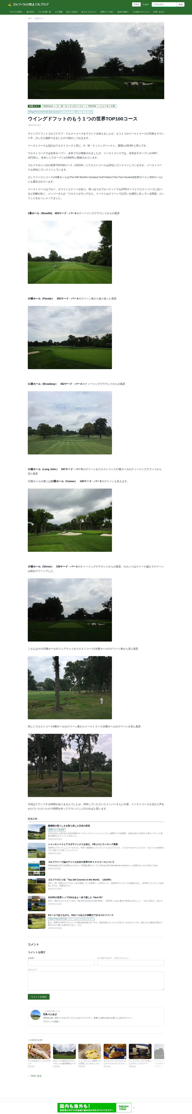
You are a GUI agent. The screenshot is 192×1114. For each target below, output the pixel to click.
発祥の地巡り (123, 12)
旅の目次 (30, 12)
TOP (30, 18)
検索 (181, 4)
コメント (32, 970)
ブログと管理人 (16, 12)
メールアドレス (113, 958)
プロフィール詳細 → (52, 1021)
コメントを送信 (38, 996)
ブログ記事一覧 (44, 12)
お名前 (31, 958)
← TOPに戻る (35, 1076)
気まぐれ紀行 (72, 12)
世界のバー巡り (107, 12)
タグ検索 (59, 12)
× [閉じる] (134, 1107)
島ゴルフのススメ (89, 12)
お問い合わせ (158, 12)
